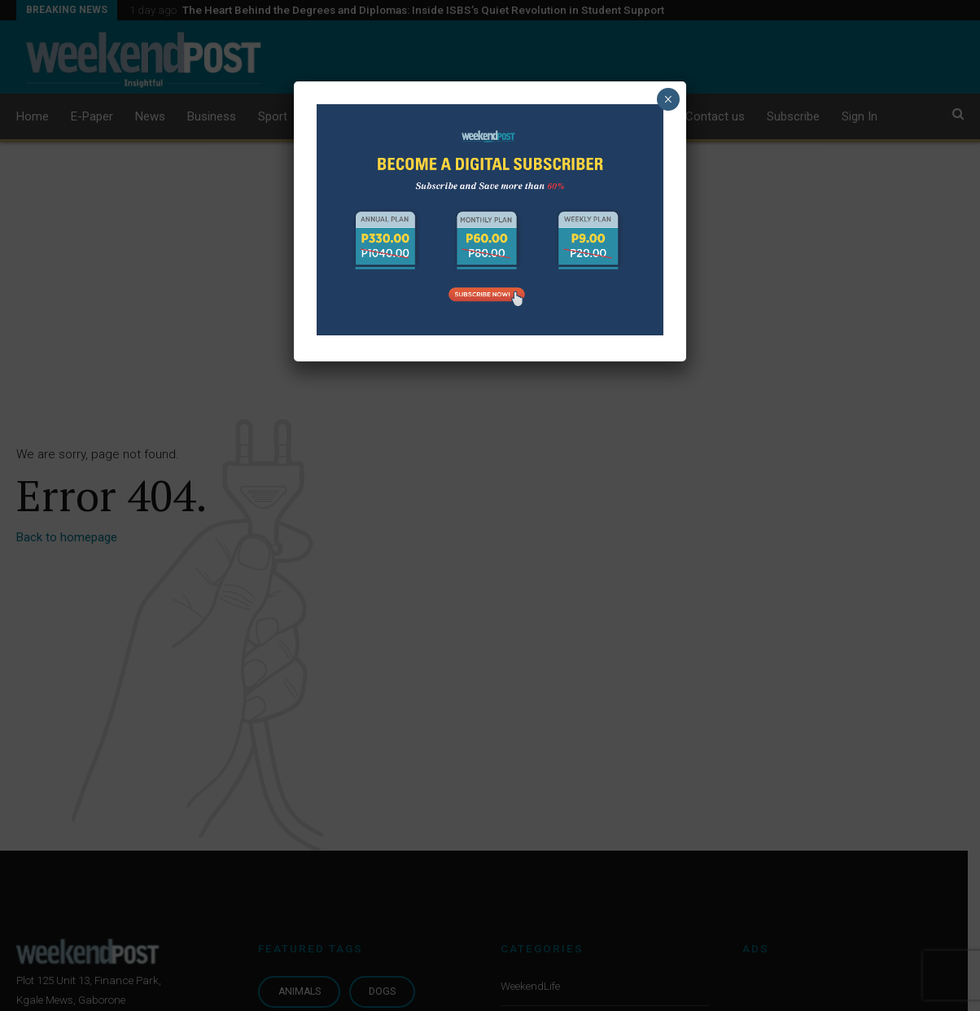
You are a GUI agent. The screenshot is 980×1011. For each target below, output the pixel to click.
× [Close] (667, 99)
